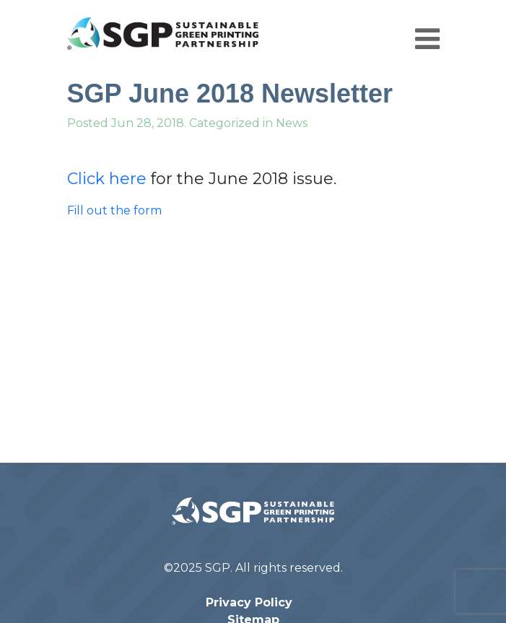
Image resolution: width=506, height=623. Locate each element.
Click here (107, 178)
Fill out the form (114, 210)
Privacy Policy (249, 602)
